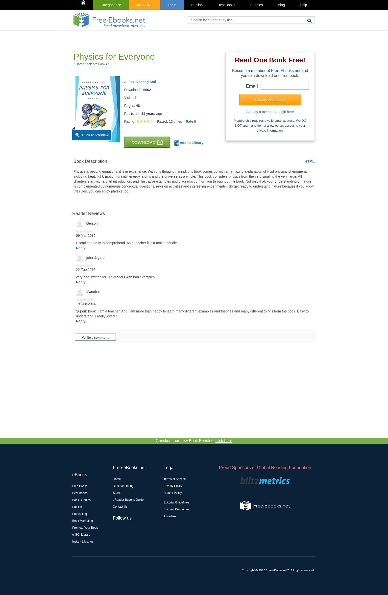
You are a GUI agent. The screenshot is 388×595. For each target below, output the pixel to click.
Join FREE (144, 5)
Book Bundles (81, 500)
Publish (197, 5)
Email (252, 86)
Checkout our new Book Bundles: (194, 441)
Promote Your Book (85, 527)
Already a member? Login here (270, 112)
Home (117, 479)
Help (303, 5)
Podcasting (79, 514)
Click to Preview (95, 135)
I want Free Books (270, 99)
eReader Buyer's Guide (128, 499)
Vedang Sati (146, 82)
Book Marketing (82, 521)
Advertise (170, 516)
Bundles (256, 5)
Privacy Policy (173, 486)
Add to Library (188, 143)
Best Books (226, 5)
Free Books (79, 486)
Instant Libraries (82, 541)
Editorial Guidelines (176, 502)
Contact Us (120, 506)
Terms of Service (175, 479)
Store (116, 493)
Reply (80, 248)
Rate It (191, 121)
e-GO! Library (81, 534)
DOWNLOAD (147, 142)
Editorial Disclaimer (176, 509)
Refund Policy (173, 493)
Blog (281, 5)
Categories (110, 5)
